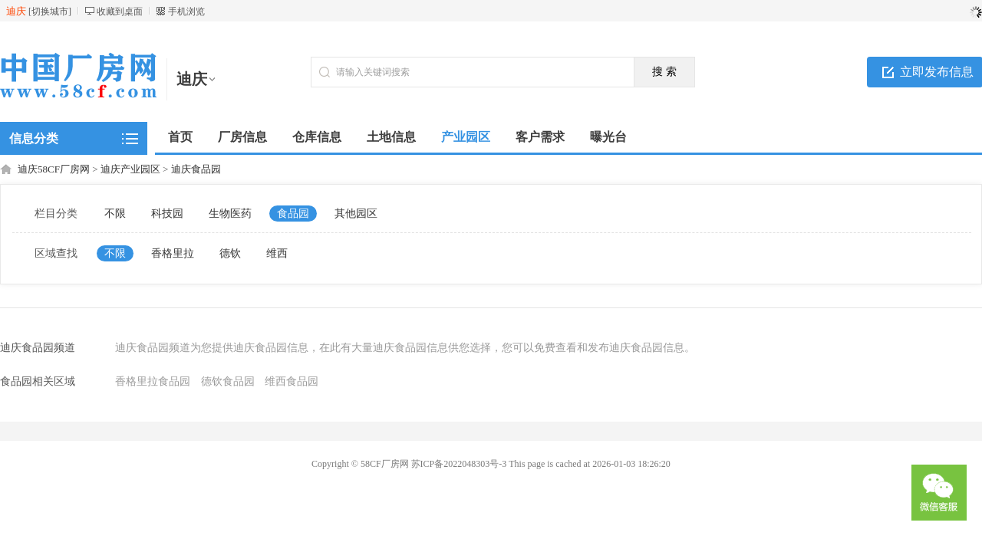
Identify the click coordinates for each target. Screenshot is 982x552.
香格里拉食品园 (152, 381)
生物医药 (230, 213)
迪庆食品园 (196, 169)
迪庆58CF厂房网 (54, 169)
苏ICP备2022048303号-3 (459, 463)
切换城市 (49, 11)
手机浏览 (186, 11)
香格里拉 (172, 253)
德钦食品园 (228, 381)
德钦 (230, 253)
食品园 (293, 213)
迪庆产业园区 (130, 169)
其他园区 (355, 213)
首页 (180, 136)
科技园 (167, 213)
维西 (277, 253)
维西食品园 (291, 381)
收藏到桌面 (120, 11)
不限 (115, 213)
